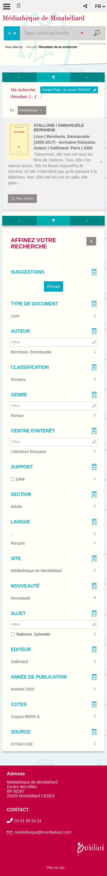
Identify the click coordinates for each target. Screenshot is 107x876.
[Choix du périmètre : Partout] (12, 33)
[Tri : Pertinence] (32, 110)
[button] (86, 6)
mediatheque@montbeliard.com (43, 832)
